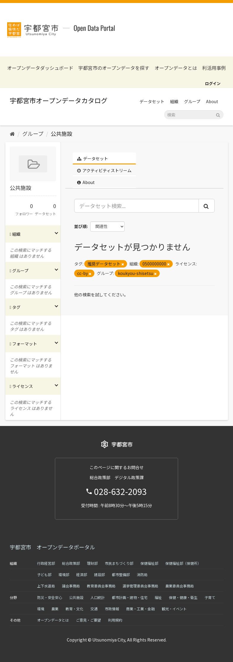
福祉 (158, 597)
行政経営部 (46, 563)
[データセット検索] (194, 114)
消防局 (142, 574)
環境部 (63, 574)
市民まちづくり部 (119, 563)
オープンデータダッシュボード (40, 68)
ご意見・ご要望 (88, 619)
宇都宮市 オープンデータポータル (52, 547)
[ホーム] (12, 133)
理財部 (92, 563)
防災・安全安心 (49, 597)
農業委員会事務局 (179, 585)
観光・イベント (174, 608)
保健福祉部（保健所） (183, 563)
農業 (54, 608)
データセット (152, 101)
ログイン (213, 83)
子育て (210, 597)
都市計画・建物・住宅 (130, 597)
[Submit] (218, 114)
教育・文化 (74, 608)
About (212, 101)
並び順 (80, 226)
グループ (192, 101)
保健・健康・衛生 (183, 597)
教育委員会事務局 (101, 585)
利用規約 (115, 619)
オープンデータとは (176, 68)
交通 (94, 608)
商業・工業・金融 (140, 608)
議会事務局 (71, 585)
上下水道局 (46, 585)
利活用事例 (214, 68)
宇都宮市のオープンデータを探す (113, 68)
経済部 (81, 574)
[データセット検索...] (136, 206)
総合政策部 (71, 563)
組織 (174, 101)
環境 (40, 608)
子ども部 (44, 574)
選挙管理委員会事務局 (140, 585)
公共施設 (61, 133)
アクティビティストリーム (104, 170)
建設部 (99, 574)
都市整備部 (121, 574)
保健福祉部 (149, 563)
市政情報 (112, 608)
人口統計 (98, 597)
